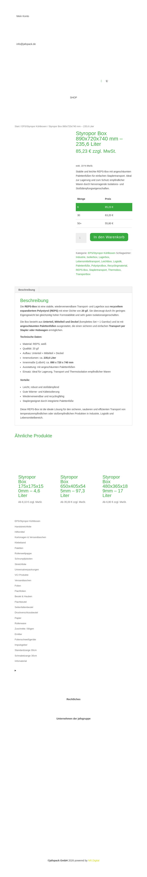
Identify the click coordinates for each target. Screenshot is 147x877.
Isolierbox (92, 257)
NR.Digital (93, 860)
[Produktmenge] (81, 238)
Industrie (80, 257)
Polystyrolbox (98, 265)
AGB (73, 714)
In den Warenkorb (109, 237)
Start (17, 126)
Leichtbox (106, 261)
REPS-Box (82, 269)
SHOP (73, 97)
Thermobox (114, 269)
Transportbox (83, 274)
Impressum (73, 705)
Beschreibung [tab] (26, 289)
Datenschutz (73, 710)
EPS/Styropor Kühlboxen (34, 126)
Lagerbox (104, 257)
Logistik (117, 261)
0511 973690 (24, 30)
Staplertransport (98, 269)
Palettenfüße (83, 265)
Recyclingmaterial (117, 265)
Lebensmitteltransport (88, 261)
